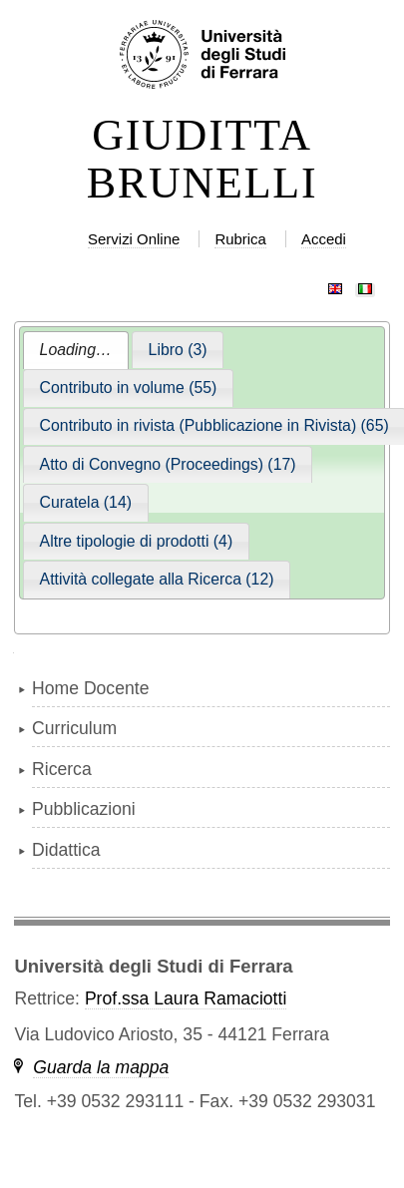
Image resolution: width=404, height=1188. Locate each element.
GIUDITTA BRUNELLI (202, 159)
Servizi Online (134, 238)
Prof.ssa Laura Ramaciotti (185, 998)
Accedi (323, 238)
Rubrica (240, 238)
